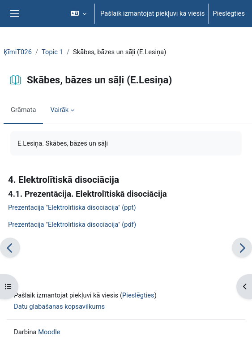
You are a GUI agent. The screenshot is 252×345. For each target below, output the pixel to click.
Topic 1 (52, 52)
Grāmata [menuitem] (23, 110)
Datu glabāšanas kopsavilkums (59, 306)
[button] (78, 13)
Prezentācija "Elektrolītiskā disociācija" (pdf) (72, 224)
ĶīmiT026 (18, 52)
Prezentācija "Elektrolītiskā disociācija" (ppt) (72, 207)
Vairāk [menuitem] (59, 110)
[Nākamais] (242, 247)
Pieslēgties (229, 13)
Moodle (49, 332)
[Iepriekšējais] (10, 247)
